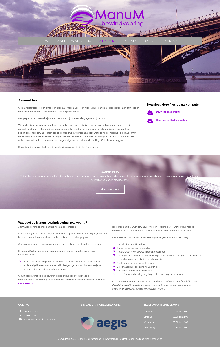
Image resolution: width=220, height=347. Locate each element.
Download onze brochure (169, 111)
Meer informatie (110, 189)
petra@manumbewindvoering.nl (39, 319)
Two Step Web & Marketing (148, 339)
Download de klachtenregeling (171, 120)
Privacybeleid (110, 339)
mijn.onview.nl (25, 283)
